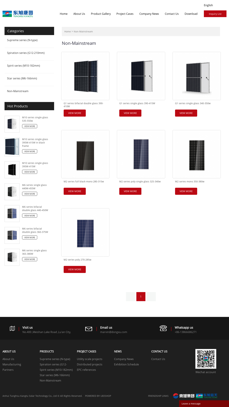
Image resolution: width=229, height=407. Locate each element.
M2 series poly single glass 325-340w (140, 181)
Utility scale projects (89, 359)
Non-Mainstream (17, 91)
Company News (149, 14)
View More (29, 126)
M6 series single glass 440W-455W (34, 186)
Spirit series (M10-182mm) (23, 65)
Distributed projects (89, 364)
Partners (8, 370)
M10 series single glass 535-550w (35, 119)
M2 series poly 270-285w (77, 259)
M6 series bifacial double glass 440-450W (35, 208)
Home (64, 14)
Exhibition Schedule (126, 364)
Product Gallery (101, 14)
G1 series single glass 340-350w (193, 103)
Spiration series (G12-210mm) (26, 53)
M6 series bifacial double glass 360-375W (35, 230)
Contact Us (172, 14)
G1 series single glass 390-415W (137, 103)
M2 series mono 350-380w (189, 181)
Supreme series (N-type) (22, 40)
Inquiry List (215, 13)
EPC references (86, 370)
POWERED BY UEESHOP (98, 395)
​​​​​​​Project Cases (125, 14)
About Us (79, 14)
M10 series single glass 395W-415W (35, 164)
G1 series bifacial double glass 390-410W (83, 105)
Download (191, 14)
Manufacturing (12, 364)
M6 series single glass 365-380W (34, 252)
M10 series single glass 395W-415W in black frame (35, 142)
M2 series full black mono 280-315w (84, 181)
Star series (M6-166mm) (22, 78)
